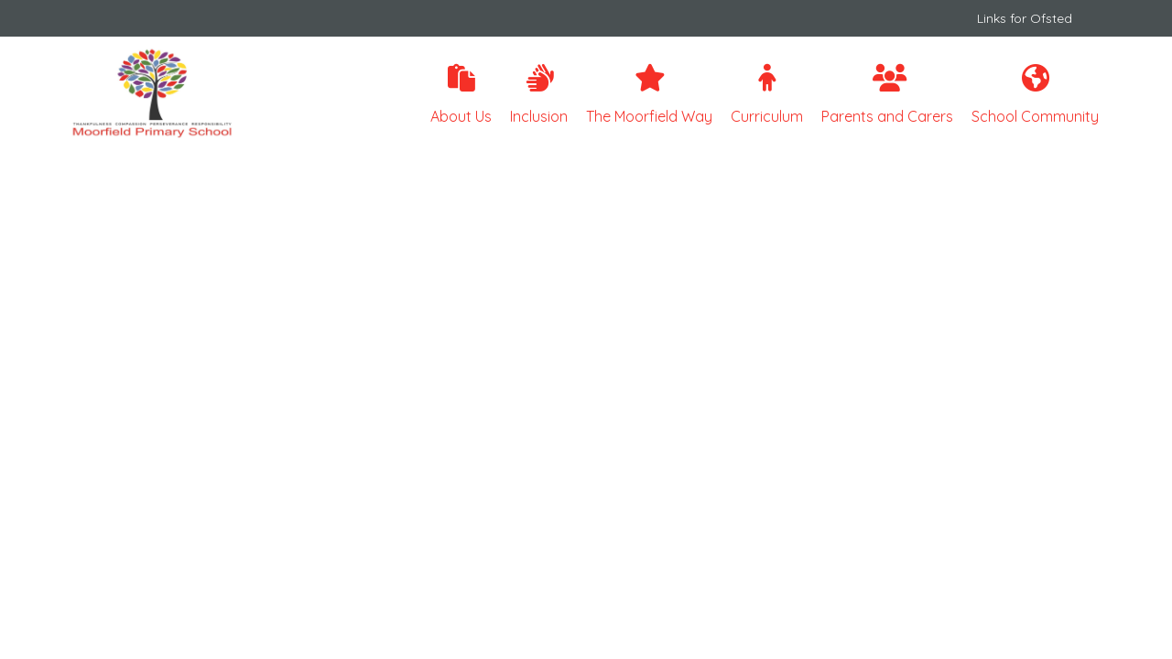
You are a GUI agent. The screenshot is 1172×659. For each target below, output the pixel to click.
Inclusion (539, 94)
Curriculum (767, 94)
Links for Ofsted (1024, 18)
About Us (461, 94)
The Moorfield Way (649, 94)
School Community (1035, 94)
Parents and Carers (887, 94)
